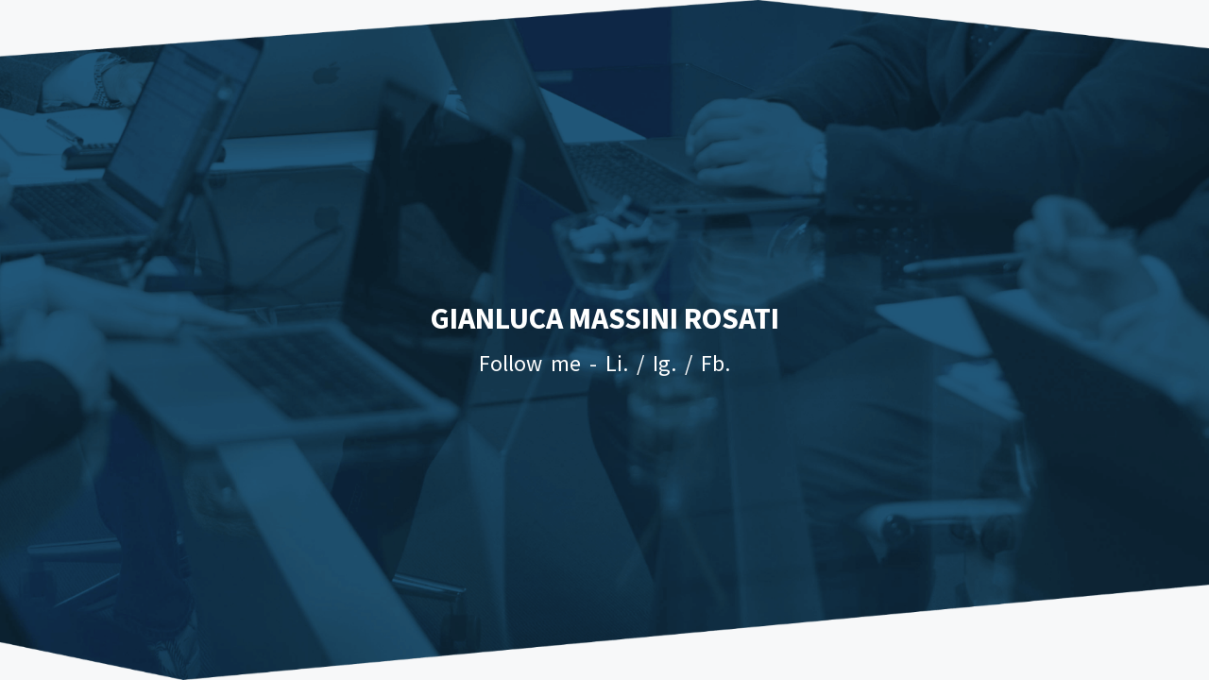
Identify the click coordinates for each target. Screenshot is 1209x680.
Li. (616, 363)
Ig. (664, 363)
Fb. (715, 363)
